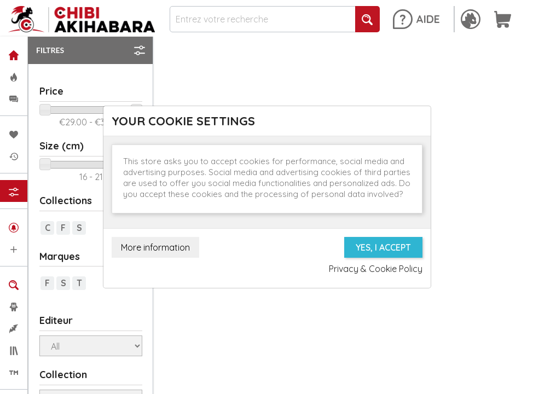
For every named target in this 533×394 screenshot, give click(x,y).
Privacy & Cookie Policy (375, 268)
